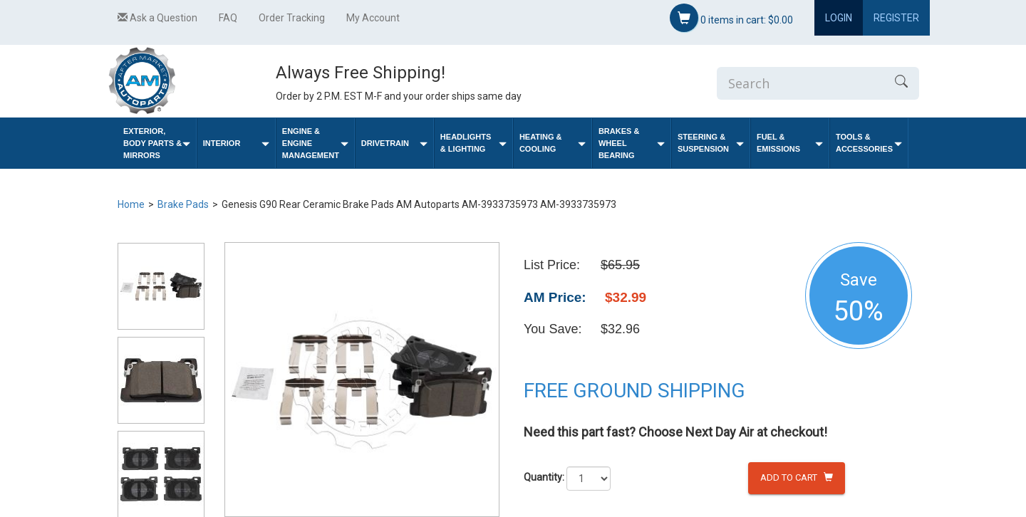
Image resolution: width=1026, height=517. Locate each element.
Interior (236, 143)
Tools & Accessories (869, 142)
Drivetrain (394, 143)
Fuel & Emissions (790, 142)
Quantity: (544, 477)
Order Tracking (292, 18)
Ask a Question (157, 18)
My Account (373, 18)
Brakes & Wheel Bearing (631, 143)
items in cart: (731, 18)
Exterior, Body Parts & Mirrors (156, 143)
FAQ (228, 18)
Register (896, 18)
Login (838, 18)
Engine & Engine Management (315, 143)
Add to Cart (796, 477)
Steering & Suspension (711, 142)
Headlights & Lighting (473, 142)
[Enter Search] (800, 83)
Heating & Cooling (552, 142)
